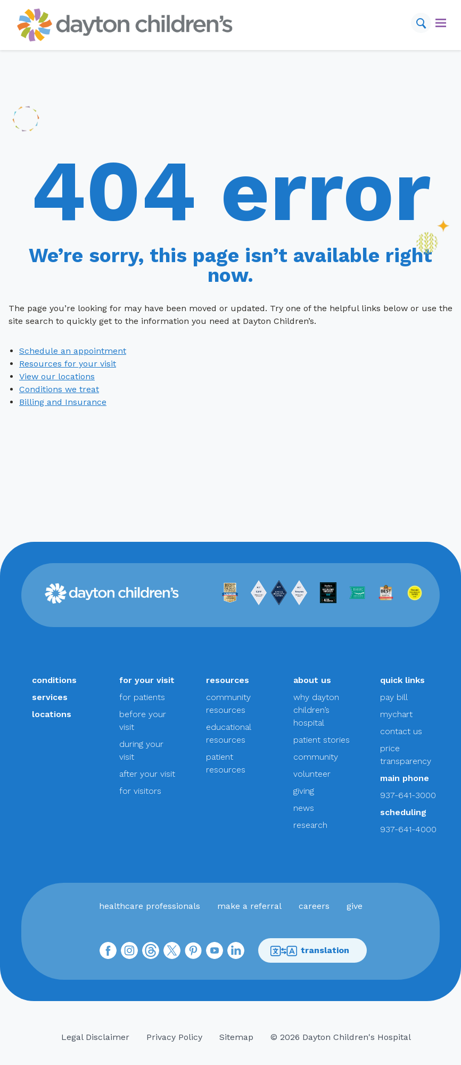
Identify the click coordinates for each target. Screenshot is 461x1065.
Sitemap (236, 1037)
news (303, 808)
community (315, 757)
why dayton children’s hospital (316, 710)
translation (309, 950)
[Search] (421, 23)
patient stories (321, 740)
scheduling (403, 812)
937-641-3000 (408, 795)
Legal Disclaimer (95, 1037)
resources (227, 680)
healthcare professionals (149, 906)
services (50, 697)
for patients (142, 697)
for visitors (140, 791)
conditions (54, 680)
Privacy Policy (174, 1037)
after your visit (147, 774)
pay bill (394, 697)
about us (312, 680)
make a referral (249, 906)
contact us (401, 731)
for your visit (147, 680)
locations (51, 714)
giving (303, 791)
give (355, 906)
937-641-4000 (408, 829)
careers (314, 906)
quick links (402, 680)
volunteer (312, 774)
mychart (396, 714)
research (310, 825)
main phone (404, 778)
